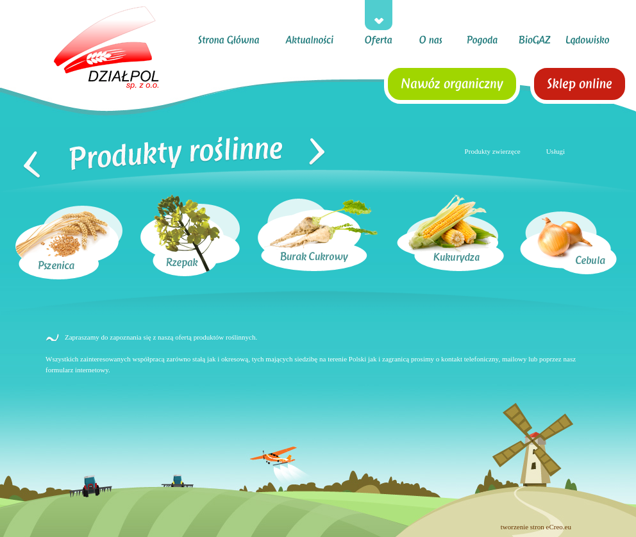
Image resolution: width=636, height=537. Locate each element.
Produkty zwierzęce (493, 151)
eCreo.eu (558, 527)
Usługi (555, 151)
